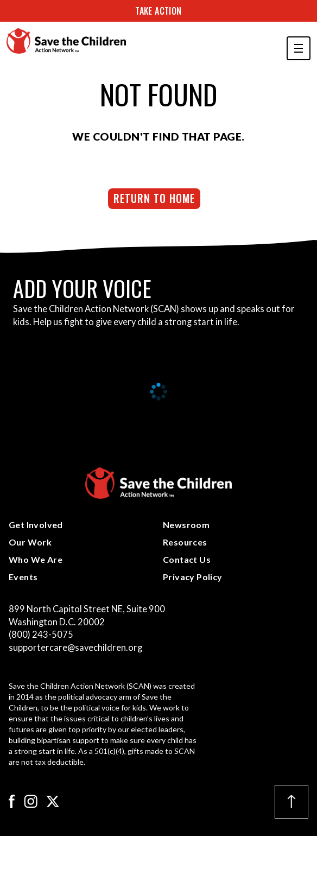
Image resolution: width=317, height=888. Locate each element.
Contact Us (187, 559)
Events (23, 577)
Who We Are (35, 559)
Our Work (30, 542)
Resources (185, 542)
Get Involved (36, 524)
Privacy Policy (193, 577)
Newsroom (186, 524)
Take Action (158, 10)
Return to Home (154, 198)
